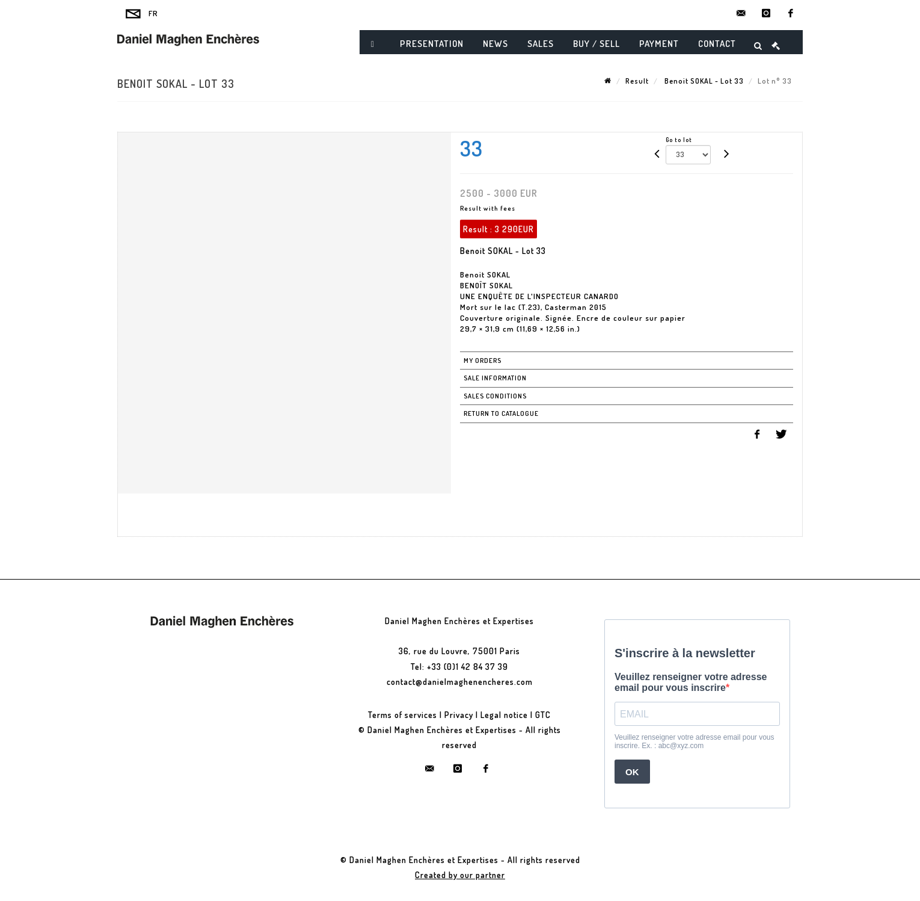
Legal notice (504, 715)
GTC (543, 715)
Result (637, 80)
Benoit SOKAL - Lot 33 (703, 80)
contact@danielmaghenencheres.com (460, 682)
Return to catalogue (501, 413)
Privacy (458, 715)
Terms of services (402, 715)
